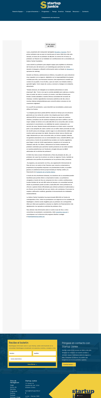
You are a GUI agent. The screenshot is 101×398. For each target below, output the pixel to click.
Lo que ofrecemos (32, 11)
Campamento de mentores (51, 17)
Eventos (61, 11)
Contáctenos (68, 365)
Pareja (54, 11)
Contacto (85, 11)
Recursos (76, 11)
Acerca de (13, 388)
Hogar (12, 386)
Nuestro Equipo (17, 11)
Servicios (13, 390)
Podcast (68, 11)
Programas (45, 11)
